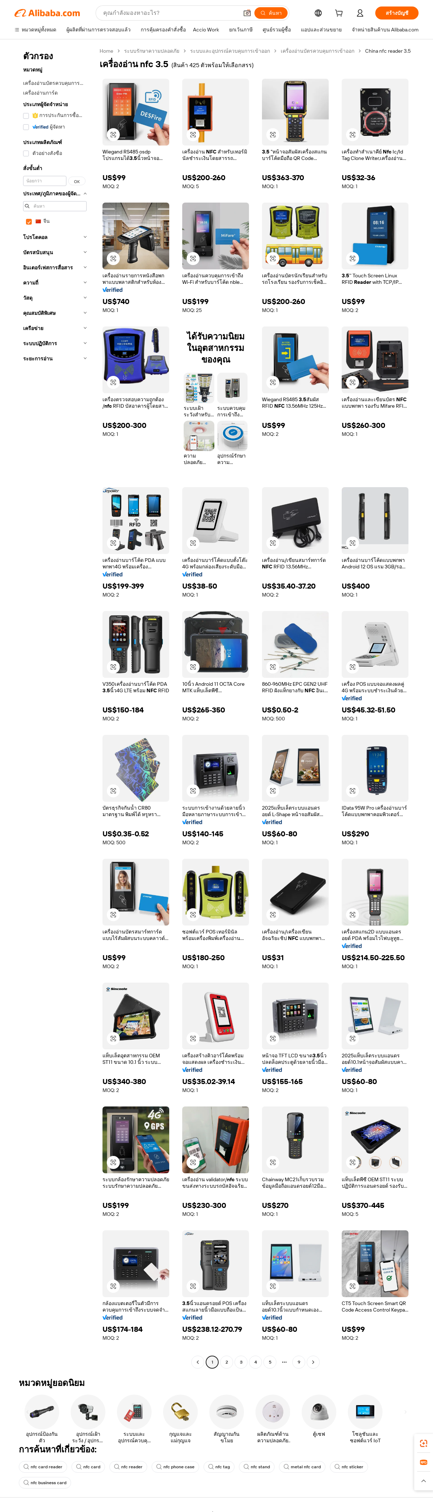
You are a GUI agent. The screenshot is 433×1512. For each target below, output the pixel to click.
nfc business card (44, 1483)
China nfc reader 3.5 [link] (388, 51)
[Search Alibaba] (170, 13)
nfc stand (257, 1467)
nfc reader (128, 1467)
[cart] (340, 14)
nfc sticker (348, 1467)
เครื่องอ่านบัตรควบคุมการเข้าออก (317, 51)
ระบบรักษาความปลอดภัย (151, 51)
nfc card (88, 1467)
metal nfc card (302, 1467)
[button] (247, 13)
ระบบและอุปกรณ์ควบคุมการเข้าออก (230, 51)
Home (106, 51)
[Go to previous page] (197, 1362)
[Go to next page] (313, 1362)
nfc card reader (42, 1467)
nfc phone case (175, 1467)
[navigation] (55, 707)
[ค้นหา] (271, 13)
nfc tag (219, 1467)
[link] (423, 1443)
